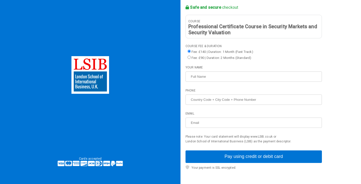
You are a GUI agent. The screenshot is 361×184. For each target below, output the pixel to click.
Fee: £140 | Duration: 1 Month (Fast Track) (222, 52)
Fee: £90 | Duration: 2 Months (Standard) (221, 58)
